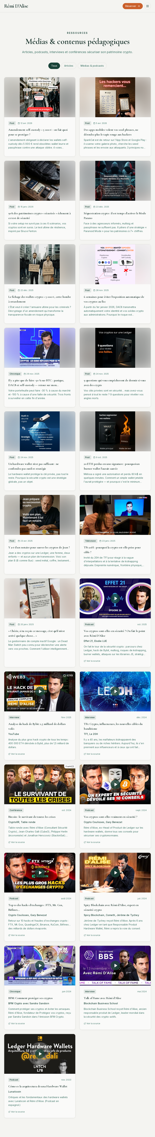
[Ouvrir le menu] (147, 6)
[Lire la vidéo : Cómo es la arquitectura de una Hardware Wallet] (39, 1054)
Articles (68, 65)
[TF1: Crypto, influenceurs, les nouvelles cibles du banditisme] (115, 691)
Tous (54, 65)
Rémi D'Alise (16, 6)
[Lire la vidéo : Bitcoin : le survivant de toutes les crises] (39, 784)
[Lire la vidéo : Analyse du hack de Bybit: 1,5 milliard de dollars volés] (39, 691)
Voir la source (92, 661)
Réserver (132, 6)
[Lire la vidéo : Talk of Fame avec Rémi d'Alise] (115, 966)
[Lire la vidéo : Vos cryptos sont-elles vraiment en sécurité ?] (115, 784)
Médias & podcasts (92, 65)
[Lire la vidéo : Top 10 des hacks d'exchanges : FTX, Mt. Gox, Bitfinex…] (39, 873)
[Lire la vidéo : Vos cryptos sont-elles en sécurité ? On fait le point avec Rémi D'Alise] (115, 598)
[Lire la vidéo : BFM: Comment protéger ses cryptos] (39, 966)
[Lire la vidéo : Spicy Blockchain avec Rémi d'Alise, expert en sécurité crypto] (115, 873)
